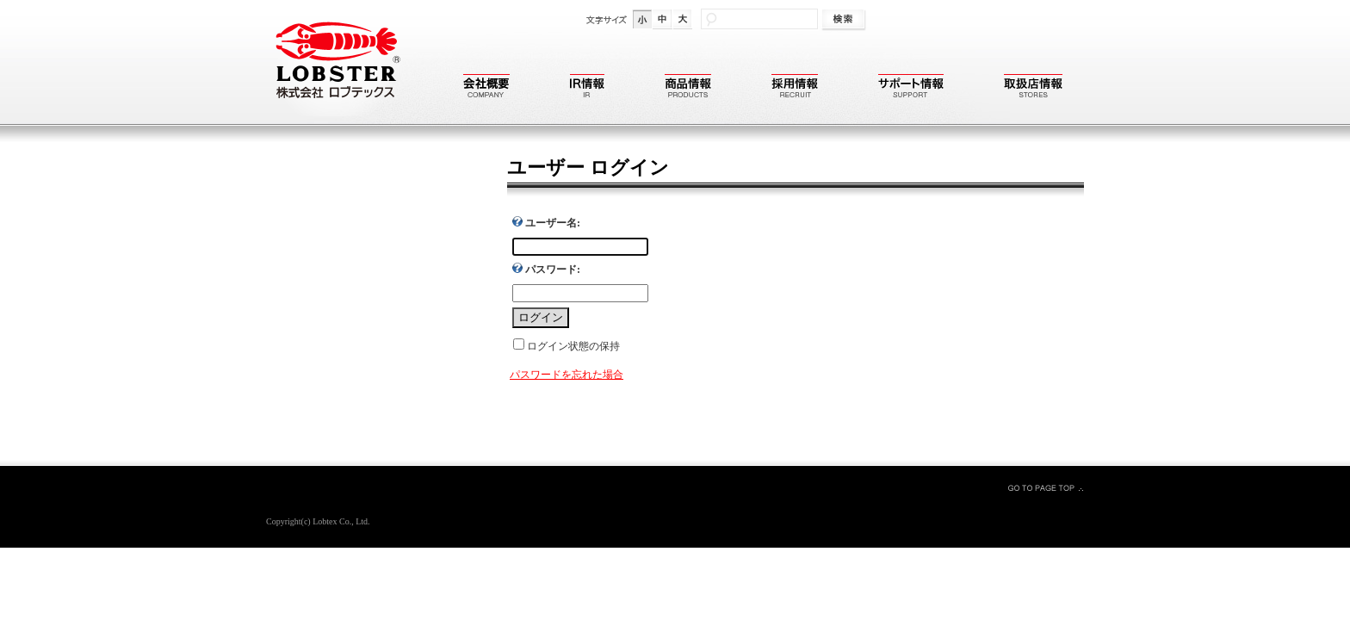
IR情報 (587, 88)
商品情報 (688, 88)
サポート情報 (911, 88)
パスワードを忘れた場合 (566, 375)
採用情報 (794, 88)
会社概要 (486, 88)
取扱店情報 (1033, 88)
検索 (845, 20)
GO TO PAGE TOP (1045, 487)
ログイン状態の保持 (573, 346)
